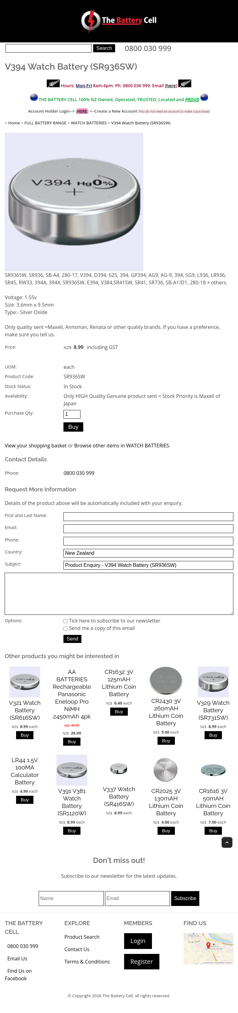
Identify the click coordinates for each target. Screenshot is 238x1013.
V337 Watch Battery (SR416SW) (119, 805)
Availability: (16, 396)
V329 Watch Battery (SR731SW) (213, 719)
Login (138, 949)
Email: (11, 527)
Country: (13, 552)
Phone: (12, 473)
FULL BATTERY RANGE (45, 123)
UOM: (10, 367)
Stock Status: (18, 386)
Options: (13, 629)
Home (14, 123)
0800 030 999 (148, 48)
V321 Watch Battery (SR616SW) (25, 719)
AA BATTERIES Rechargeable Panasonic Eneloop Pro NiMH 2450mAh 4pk (72, 702)
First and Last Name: (26, 515)
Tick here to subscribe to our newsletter (111, 629)
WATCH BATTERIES (89, 123)
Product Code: (19, 376)
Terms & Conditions (87, 970)
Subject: (13, 564)
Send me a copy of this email (99, 636)
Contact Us (76, 958)
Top (227, 851)
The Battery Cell (117, 1004)
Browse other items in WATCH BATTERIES (121, 445)
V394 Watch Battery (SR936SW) (140, 123)
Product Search (82, 945)
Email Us (17, 967)
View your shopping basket (36, 445)
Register (142, 970)
